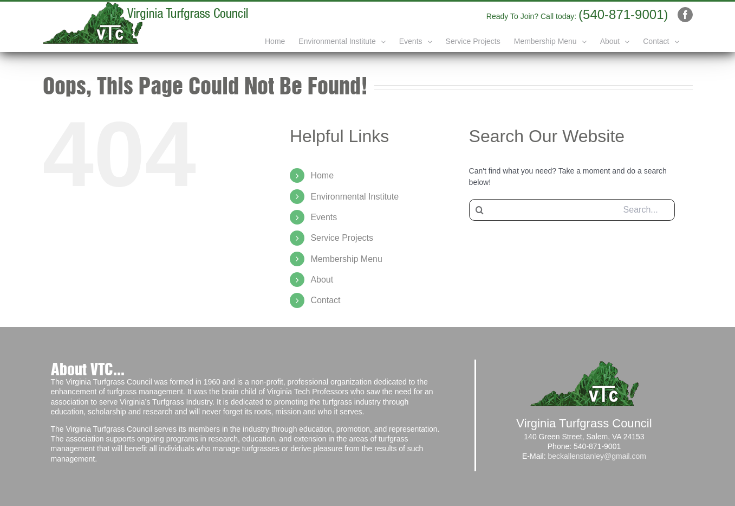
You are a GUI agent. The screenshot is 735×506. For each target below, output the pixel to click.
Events (323, 217)
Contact (325, 300)
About (321, 279)
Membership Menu (346, 259)
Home (322, 175)
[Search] (480, 210)
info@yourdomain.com (453, 14)
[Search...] (572, 210)
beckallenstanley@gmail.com (597, 456)
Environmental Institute (354, 196)
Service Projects (341, 237)
